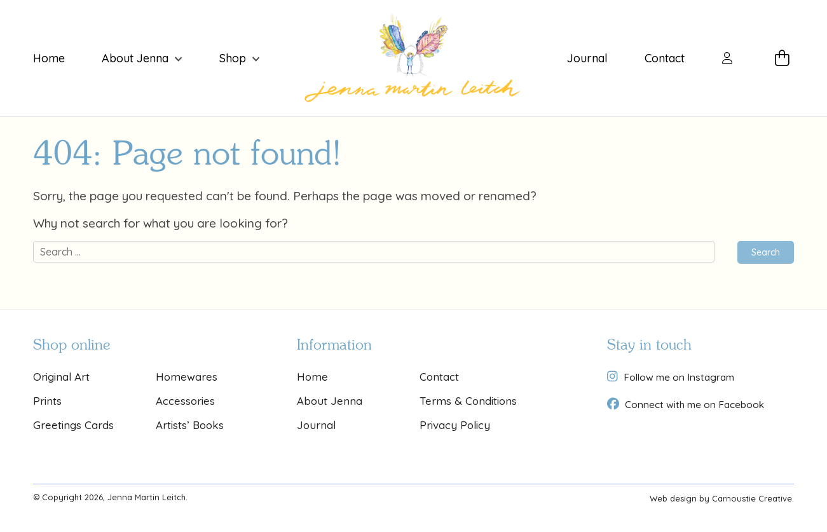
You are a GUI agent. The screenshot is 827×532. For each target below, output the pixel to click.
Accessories (185, 400)
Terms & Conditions (468, 400)
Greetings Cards (73, 425)
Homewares (186, 376)
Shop (232, 58)
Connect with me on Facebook (694, 404)
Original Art (61, 376)
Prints (47, 400)
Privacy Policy (455, 425)
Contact (665, 58)
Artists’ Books (190, 425)
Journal (587, 58)
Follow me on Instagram (679, 377)
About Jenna (135, 58)
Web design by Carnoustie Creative (721, 498)
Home (49, 58)
